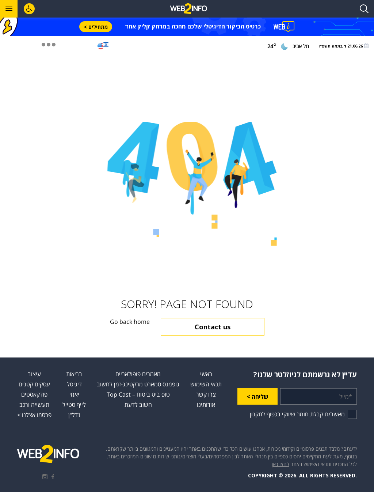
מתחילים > (96, 26)
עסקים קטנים (34, 384)
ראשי (206, 374)
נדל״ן (74, 415)
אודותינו (206, 405)
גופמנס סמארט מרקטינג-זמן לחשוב (138, 384)
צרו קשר (206, 394)
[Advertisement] (187, 89)
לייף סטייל (74, 405)
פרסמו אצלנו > (34, 415)
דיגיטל (74, 384)
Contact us (212, 326)
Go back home (130, 322)
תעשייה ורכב (34, 405)
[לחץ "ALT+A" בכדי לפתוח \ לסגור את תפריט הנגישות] (29, 8)
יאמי (74, 394)
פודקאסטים (34, 394)
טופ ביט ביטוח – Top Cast (138, 394)
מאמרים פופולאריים (138, 374)
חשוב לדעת (138, 405)
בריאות (74, 374)
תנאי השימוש (206, 384)
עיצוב (34, 374)
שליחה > (257, 397)
